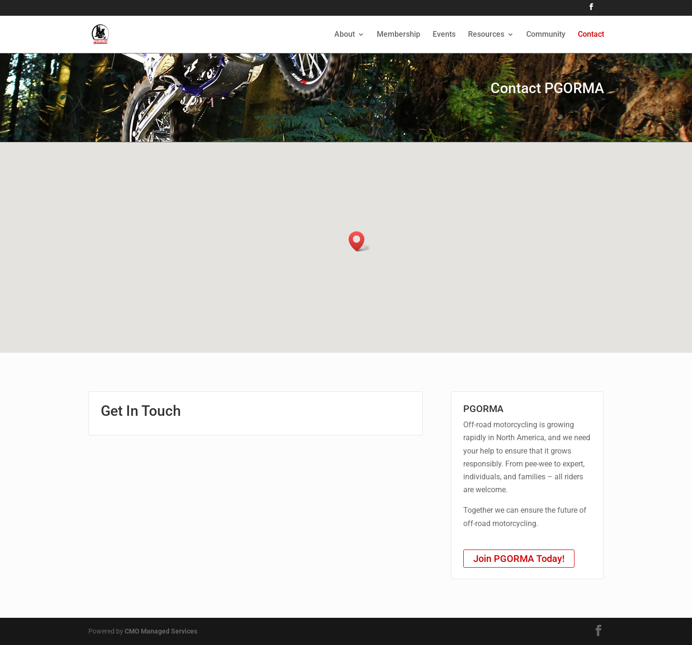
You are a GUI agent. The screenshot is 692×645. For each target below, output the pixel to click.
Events (444, 35)
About (344, 35)
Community (545, 35)
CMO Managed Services (161, 631)
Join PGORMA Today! (518, 558)
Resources (486, 35)
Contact (591, 35)
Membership (398, 35)
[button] (360, 241)
